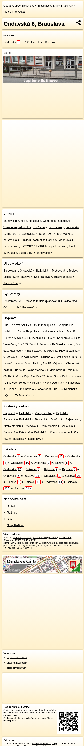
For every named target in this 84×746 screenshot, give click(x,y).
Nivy (9, 518)
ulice (6, 12)
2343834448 (65, 537)
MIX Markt (63, 233)
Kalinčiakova (42, 276)
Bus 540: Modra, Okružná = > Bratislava (43, 357)
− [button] (8, 131)
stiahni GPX (9, 543)
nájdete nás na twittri (17, 657)
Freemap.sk (46, 201)
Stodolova (9, 270)
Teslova (73, 270)
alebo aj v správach (16, 667)
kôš (23, 220)
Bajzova (25, 276)
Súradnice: (8, 540)
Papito (25, 240)
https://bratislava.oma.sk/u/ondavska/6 (20, 204)
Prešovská (58, 270)
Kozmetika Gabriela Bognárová (51, 240)
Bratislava (67, 5)
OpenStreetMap (28, 201)
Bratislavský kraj (48, 5)
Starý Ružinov (15, 525)
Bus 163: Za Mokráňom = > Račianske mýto (45, 344)
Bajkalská (42, 270)
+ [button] (8, 125)
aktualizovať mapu (22, 537)
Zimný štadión (43, 413)
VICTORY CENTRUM (34, 246)
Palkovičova (10, 283)
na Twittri (23, 712)
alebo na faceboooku (17, 662)
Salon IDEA (46, 233)
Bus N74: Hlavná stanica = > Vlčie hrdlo (37, 369)
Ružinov (12, 512)
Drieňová (56, 419)
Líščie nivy (10, 276)
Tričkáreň (12, 233)
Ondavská (18, 12)
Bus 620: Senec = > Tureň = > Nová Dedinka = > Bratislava (43, 382)
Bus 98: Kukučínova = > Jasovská (28, 389)
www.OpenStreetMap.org (44, 743)
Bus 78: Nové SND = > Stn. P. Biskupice (28, 325)
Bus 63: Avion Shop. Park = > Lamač (59, 376)
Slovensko (28, 5)
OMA (15, 5)
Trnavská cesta (63, 276)
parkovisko (10, 220)
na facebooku (27, 710)
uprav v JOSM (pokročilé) (45, 537)
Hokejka (34, 220)
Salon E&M (26, 252)
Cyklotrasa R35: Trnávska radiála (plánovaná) (31, 301)
